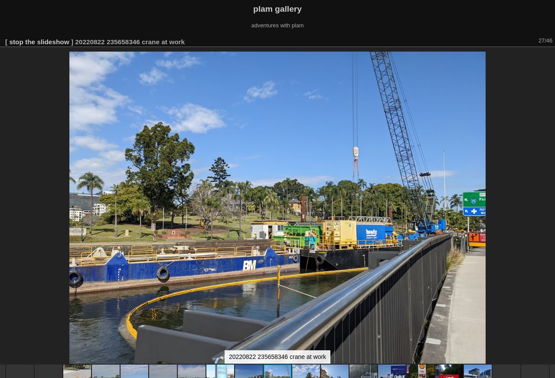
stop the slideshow (39, 42)
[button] (547, 59)
